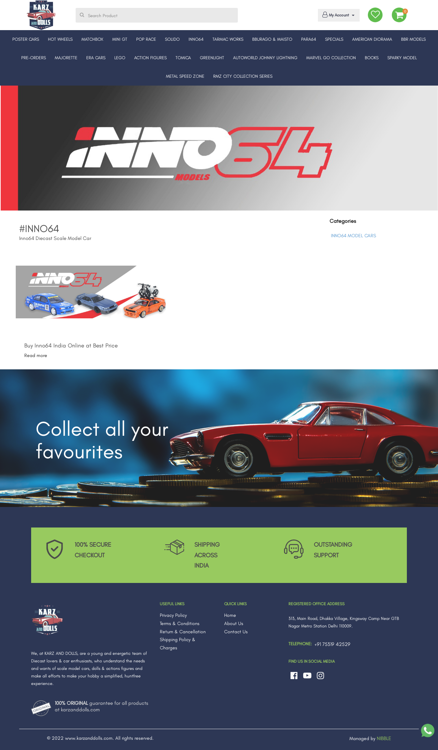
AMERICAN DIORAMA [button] (372, 39)
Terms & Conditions (179, 623)
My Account (338, 15)
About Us (233, 623)
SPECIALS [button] (334, 39)
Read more (35, 355)
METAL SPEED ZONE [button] (185, 76)
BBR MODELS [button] (413, 39)
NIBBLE (384, 738)
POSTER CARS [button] (25, 39)
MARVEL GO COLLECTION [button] (331, 57)
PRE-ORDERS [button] (33, 57)
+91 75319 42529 (332, 644)
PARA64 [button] (308, 39)
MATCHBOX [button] (92, 39)
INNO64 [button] (196, 39)
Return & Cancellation (183, 632)
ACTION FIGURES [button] (150, 57)
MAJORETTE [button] (66, 57)
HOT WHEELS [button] (60, 39)
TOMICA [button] (183, 57)
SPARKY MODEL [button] (402, 57)
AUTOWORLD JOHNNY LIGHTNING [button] (265, 57)
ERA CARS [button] (95, 57)
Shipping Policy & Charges (177, 644)
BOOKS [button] (371, 57)
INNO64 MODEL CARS (353, 236)
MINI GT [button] (119, 39)
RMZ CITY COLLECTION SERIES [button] (242, 76)
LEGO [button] (119, 57)
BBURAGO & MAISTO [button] (272, 39)
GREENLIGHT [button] (212, 57)
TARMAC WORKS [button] (227, 39)
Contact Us (236, 632)
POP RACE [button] (146, 39)
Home (230, 615)
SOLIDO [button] (172, 39)
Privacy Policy (173, 615)
